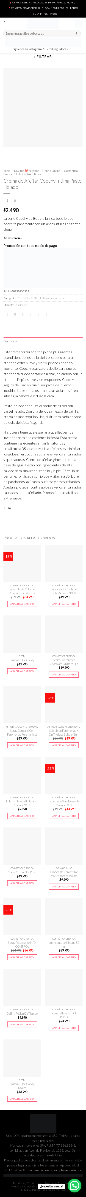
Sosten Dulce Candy (22, 660)
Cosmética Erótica (28, 298)
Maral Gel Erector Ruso (22, 872)
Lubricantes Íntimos (28, 174)
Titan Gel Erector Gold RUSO (64, 1015)
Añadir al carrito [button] (22, 603)
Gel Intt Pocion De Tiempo (22, 1013)
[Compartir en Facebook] (15, 314)
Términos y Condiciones (28, 1183)
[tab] (43, 341)
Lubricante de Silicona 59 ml (64, 944)
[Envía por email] (30, 314)
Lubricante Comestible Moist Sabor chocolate (64, 874)
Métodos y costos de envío (27, 1186)
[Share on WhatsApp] (7, 314)
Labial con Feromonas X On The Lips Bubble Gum (64, 732)
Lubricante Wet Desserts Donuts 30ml (64, 803)
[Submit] (76, 33)
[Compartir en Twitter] (22, 314)
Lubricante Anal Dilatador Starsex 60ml (22, 803)
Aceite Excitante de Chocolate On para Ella (64, 662)
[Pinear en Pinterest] (38, 314)
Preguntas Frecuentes (58, 1183)
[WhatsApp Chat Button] (74, 1185)
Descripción (10, 341)
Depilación (20, 305)
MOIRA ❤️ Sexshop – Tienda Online (37, 171)
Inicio (6, 171)
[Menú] (6, 23)
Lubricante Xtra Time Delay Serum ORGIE (64, 591)
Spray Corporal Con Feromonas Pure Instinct (22, 732)
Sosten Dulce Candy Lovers (22, 1086)
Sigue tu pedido (30, 1189)
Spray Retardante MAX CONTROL (22, 944)
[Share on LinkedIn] (46, 314)
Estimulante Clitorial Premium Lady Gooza (22, 591)
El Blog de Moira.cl (54, 1189)
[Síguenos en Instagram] (71, 50)
